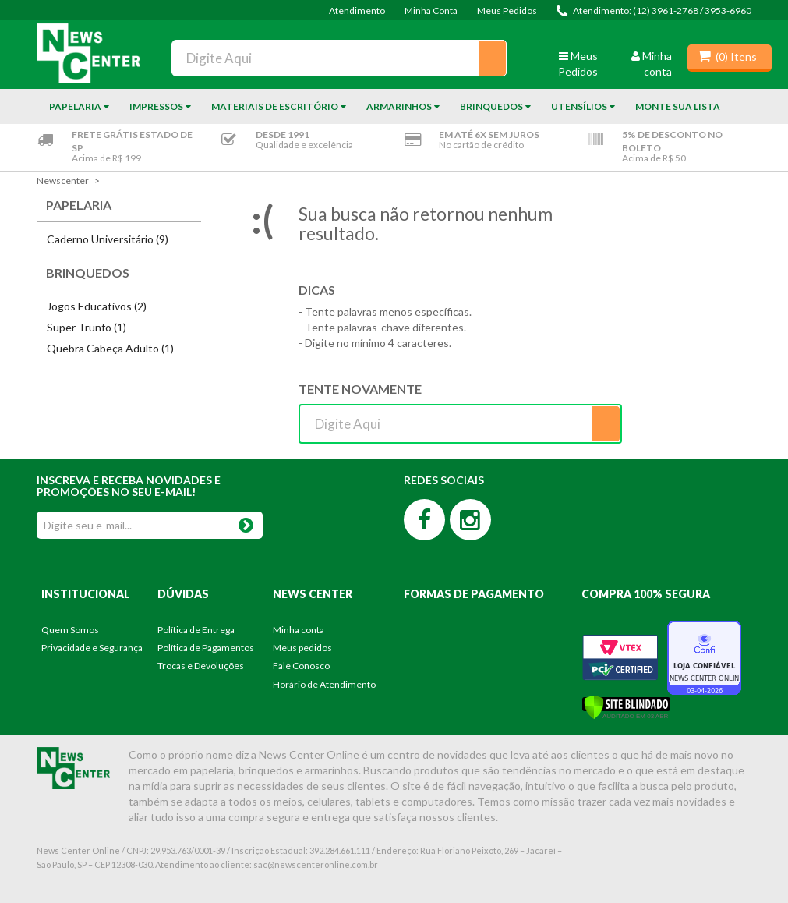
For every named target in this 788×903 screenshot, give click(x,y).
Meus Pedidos (507, 10)
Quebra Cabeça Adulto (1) (110, 348)
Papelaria (75, 106)
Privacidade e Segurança (92, 647)
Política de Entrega (196, 630)
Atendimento (357, 10)
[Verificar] (626, 706)
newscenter (63, 180)
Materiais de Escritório (274, 106)
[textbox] (339, 58)
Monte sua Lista (677, 106)
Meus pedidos (302, 647)
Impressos (156, 106)
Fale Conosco (301, 665)
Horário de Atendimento (324, 684)
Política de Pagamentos (205, 647)
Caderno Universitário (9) (107, 239)
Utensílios (579, 106)
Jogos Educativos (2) (97, 306)
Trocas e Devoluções (200, 665)
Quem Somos (70, 630)
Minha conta (298, 630)
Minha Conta (431, 10)
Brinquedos (491, 106)
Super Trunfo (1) (86, 327)
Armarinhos (399, 106)
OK (246, 522)
